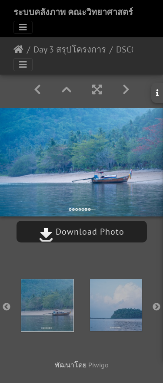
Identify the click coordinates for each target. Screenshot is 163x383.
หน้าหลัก (18, 49)
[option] (47, 305)
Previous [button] (6, 307)
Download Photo (81, 231)
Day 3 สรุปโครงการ (69, 49)
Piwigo (98, 364)
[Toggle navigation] (23, 27)
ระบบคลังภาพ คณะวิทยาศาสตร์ (73, 12)
